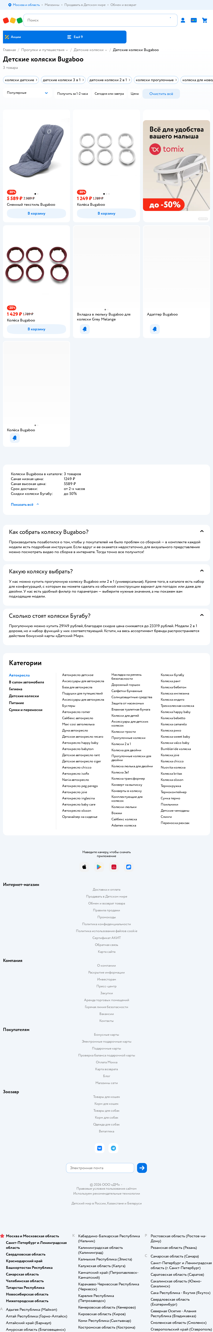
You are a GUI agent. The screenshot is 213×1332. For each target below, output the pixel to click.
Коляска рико (171, 730)
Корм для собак (106, 1117)
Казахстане (115, 1203)
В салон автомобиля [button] (26, 682)
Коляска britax (171, 774)
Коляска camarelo (174, 724)
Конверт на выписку (126, 785)
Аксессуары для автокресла (83, 681)
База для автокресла (77, 687)
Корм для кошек (106, 1104)
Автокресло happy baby (80, 743)
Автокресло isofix (75, 774)
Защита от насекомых (127, 703)
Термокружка (171, 786)
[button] (74, 37)
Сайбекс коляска (124, 819)
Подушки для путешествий (82, 693)
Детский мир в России (88, 1203)
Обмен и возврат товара (106, 903)
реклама (203, 218)
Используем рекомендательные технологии (106, 1193)
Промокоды (106, 917)
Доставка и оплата (106, 889)
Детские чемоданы (175, 811)
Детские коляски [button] (24, 696)
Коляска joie (170, 755)
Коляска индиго (172, 700)
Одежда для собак (106, 1124)
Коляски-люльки (124, 807)
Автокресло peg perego (80, 786)
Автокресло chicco (76, 767)
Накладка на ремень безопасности (126, 677)
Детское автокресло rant (81, 755)
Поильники (169, 805)
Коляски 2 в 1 (121, 744)
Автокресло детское (77, 675)
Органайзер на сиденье (79, 817)
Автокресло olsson (76, 811)
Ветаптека (106, 1131)
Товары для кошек (106, 1097)
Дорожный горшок (125, 685)
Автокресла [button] (19, 675)
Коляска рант (170, 681)
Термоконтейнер (174, 792)
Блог (106, 1076)
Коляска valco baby (175, 743)
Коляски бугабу (172, 675)
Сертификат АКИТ (106, 938)
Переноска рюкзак (175, 823)
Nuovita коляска (173, 767)
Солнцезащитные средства (131, 697)
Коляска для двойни (126, 750)
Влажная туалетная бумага (130, 710)
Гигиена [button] (15, 689)
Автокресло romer (76, 712)
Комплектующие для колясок (126, 799)
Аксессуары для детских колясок (129, 724)
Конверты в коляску (126, 791)
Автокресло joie (74, 792)
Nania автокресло (75, 780)
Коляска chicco (172, 761)
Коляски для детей (125, 716)
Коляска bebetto (173, 718)
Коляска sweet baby (175, 737)
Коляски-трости (123, 732)
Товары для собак (106, 1110)
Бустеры (68, 706)
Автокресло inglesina (78, 798)
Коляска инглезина (175, 693)
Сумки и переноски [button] (25, 709)
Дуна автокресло (75, 730)
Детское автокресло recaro (82, 737)
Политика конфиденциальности (106, 924)
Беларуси (134, 1203)
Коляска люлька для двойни (132, 766)
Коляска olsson (172, 780)
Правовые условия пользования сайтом (106, 1189)
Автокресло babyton (78, 749)
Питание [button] (16, 702)
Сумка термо (170, 798)
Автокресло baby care (78, 805)
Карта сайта (106, 952)
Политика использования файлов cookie (106, 931)
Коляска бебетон (173, 687)
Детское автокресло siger (81, 761)
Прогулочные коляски (128, 738)
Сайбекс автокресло (77, 718)
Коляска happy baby (176, 712)
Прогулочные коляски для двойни (131, 758)
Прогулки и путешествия (42, 49)
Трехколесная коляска (177, 706)
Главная (9, 49)
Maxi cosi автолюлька (78, 724)
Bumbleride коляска (176, 749)
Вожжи (116, 813)
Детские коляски (89, 49)
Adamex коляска (123, 825)
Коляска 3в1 (120, 772)
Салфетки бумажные (126, 691)
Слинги (166, 817)
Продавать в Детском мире (106, 896)
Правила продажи (106, 910)
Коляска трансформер (128, 779)
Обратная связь (106, 945)
